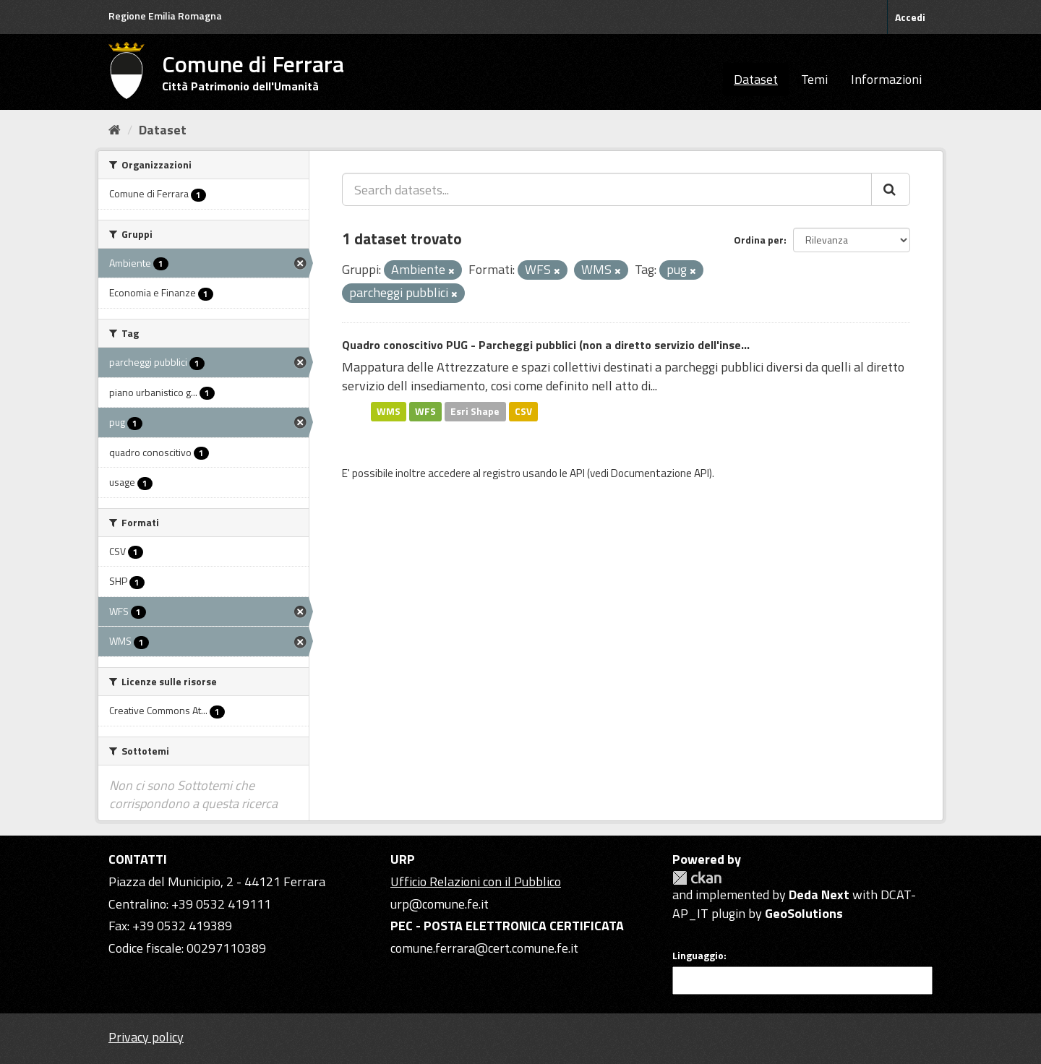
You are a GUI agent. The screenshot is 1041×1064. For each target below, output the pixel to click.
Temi (814, 79)
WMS (388, 411)
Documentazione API (660, 473)
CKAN (696, 877)
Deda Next (819, 894)
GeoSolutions (804, 913)
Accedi (910, 17)
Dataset (756, 79)
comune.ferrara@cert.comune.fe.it (484, 948)
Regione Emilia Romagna (165, 15)
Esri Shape (475, 411)
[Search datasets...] (607, 189)
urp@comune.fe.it (439, 904)
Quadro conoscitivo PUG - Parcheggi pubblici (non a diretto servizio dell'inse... (546, 344)
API (577, 473)
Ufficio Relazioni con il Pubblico (475, 881)
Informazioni (886, 79)
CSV (523, 411)
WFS (425, 411)
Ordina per (759, 239)
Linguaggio (698, 955)
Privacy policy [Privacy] (146, 1037)
